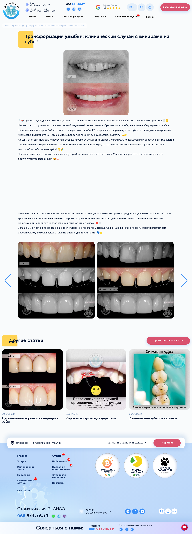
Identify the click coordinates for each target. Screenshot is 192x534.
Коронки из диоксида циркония (91, 418)
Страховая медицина (59, 476)
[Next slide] (184, 280)
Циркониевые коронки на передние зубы (30, 420)
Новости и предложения (62, 468)
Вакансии (58, 483)
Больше (151, 17)
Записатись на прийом (175, 7)
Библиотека (61, 461)
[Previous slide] (8, 280)
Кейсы (18, 26)
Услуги (49, 17)
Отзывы (58, 455)
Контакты (23, 491)
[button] (56, 280)
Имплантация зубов (74, 17)
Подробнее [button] (167, 443)
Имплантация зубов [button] (26, 468)
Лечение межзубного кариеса (153, 418)
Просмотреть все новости (168, 341)
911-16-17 (75, 4)
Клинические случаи (127, 16)
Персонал (100, 17)
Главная (32, 17)
